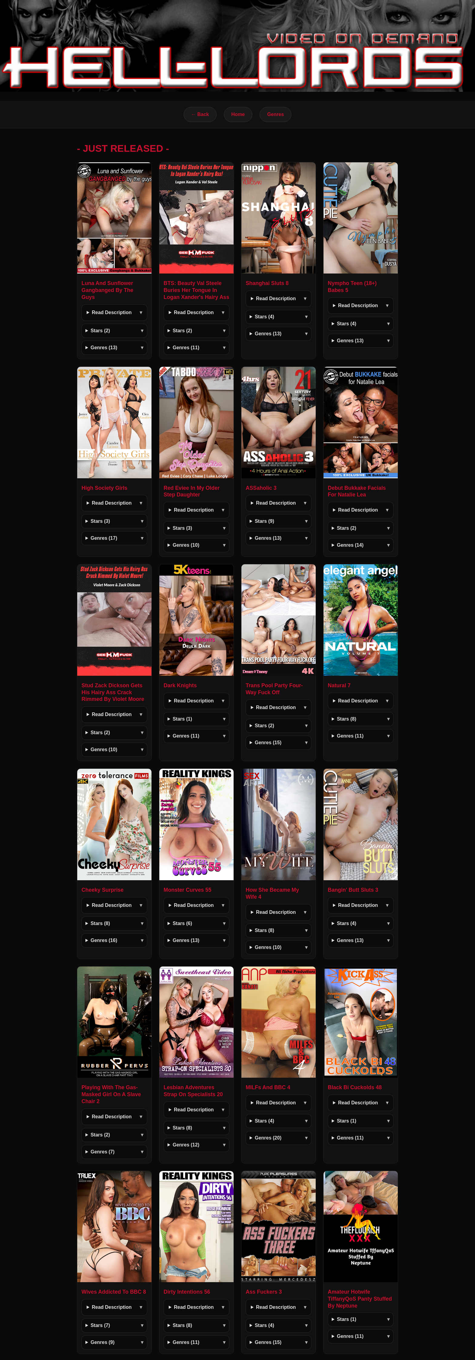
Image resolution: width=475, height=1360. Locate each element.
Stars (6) (182, 923)
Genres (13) (104, 347)
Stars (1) (182, 718)
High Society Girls (104, 488)
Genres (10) (186, 545)
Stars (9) (264, 521)
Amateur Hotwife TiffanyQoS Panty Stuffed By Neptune (360, 1299)
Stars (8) (346, 718)
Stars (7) (100, 1325)
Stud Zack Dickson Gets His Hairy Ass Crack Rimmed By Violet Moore (112, 692)
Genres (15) (268, 742)
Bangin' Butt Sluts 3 (353, 890)
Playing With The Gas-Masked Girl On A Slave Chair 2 (111, 1094)
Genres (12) (186, 1144)
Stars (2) (100, 330)
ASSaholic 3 (261, 488)
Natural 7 (339, 685)
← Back (200, 114)
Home (238, 114)
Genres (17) (104, 538)
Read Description (112, 312)
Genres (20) (268, 1137)
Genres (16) (104, 940)
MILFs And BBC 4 (268, 1087)
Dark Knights (180, 685)
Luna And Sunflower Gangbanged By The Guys (107, 290)
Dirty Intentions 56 (187, 1292)
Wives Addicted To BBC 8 (113, 1292)
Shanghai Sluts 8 (267, 283)
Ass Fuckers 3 (264, 1292)
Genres (275, 114)
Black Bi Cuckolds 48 (355, 1087)
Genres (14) (350, 545)
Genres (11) (186, 347)
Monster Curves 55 (187, 890)
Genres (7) (103, 1151)
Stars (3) (100, 521)
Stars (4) (264, 316)
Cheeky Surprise (102, 890)
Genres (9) (103, 1342)
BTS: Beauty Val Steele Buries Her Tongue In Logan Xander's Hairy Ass (196, 290)
